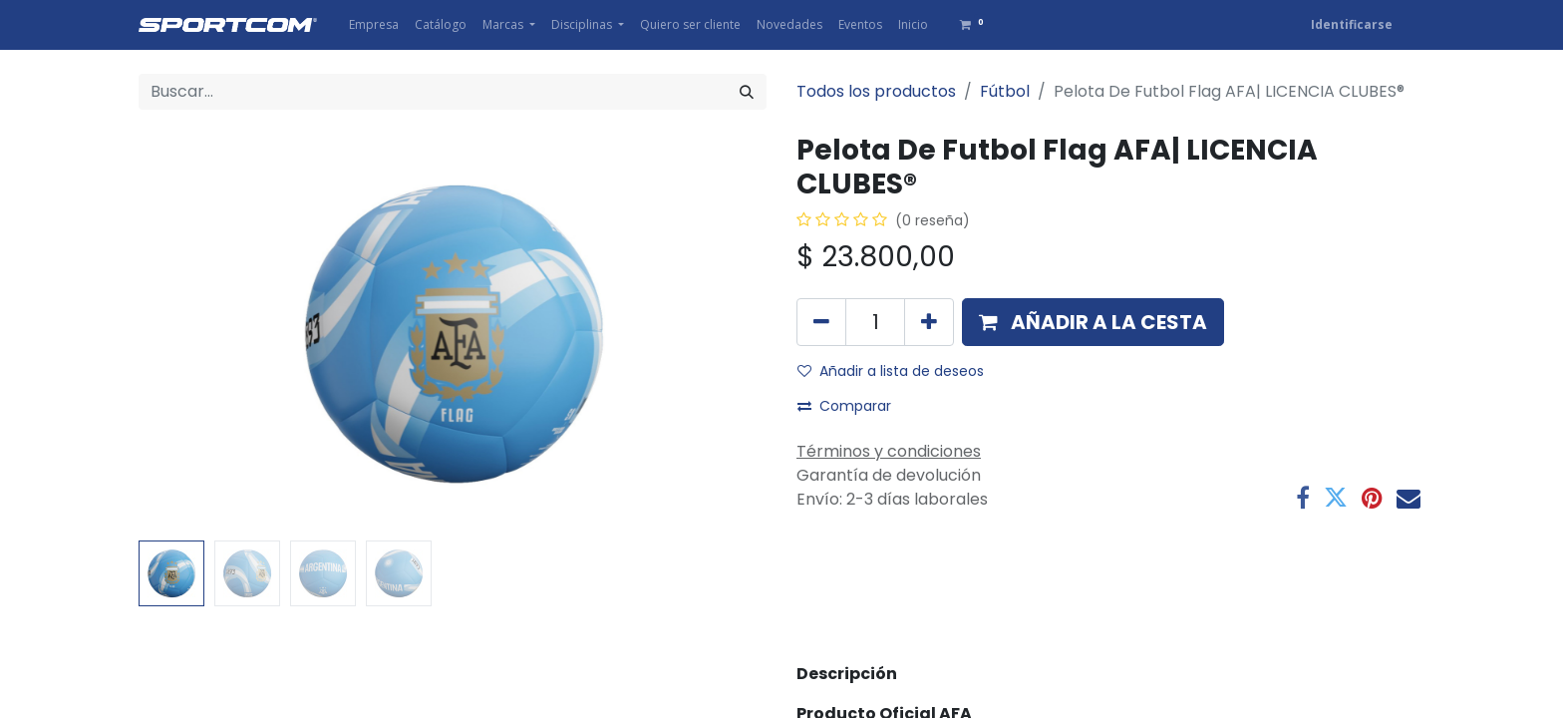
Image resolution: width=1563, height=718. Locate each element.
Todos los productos (876, 91)
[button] (1093, 322)
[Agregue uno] (929, 322)
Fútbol (1005, 91)
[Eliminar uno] (821, 322)
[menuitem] (374, 25)
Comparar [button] (844, 406)
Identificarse (1352, 24)
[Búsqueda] (747, 92)
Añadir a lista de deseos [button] (890, 371)
